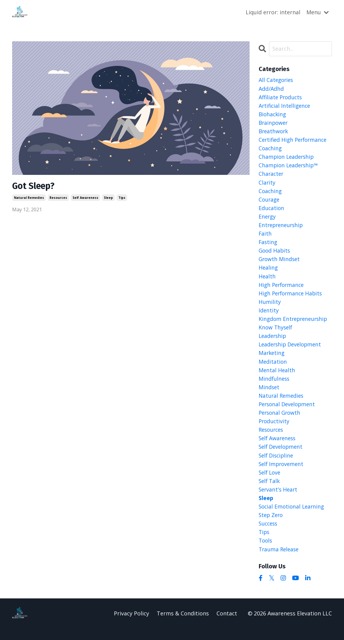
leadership (273, 342)
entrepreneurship (282, 228)
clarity (267, 184)
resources (58, 198)
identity (269, 315)
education (272, 211)
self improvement (282, 473)
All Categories (277, 79)
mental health (277, 377)
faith (265, 237)
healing (268, 272)
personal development (288, 412)
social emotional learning (293, 517)
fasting (268, 246)
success (269, 534)
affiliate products (281, 97)
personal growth (281, 420)
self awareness (85, 198)
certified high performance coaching (294, 145)
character (271, 175)
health (267, 280)
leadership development (292, 350)
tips (121, 198)
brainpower (274, 123)
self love (270, 481)
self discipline (277, 464)
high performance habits (292, 298)
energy (268, 219)
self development (282, 455)
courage (270, 202)
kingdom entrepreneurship (294, 324)
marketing (272, 359)
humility (270, 307)
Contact (226, 624)
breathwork (274, 132)
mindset (269, 394)
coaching (271, 193)
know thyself (276, 333)
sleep (108, 198)
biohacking (273, 114)
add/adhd (271, 88)
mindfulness (275, 386)
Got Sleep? (34, 186)
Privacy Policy (131, 624)
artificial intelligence (285, 106)
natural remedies (29, 198)
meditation (273, 368)
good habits (275, 254)
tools (266, 552)
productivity (275, 429)
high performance (282, 289)
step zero (271, 525)
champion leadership (287, 158)
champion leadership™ (289, 167)
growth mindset (280, 263)
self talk (270, 490)
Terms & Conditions (183, 624)
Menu (317, 11)
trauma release (280, 560)
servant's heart (279, 499)
